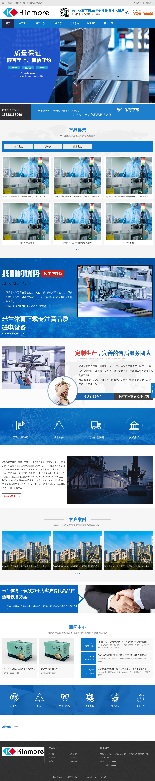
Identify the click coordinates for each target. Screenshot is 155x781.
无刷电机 (65, 122)
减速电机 (75, 122)
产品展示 (137, 3)
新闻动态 (40, 23)
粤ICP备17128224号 (98, 777)
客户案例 (74, 23)
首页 (8, 23)
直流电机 (56, 122)
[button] (75, 100)
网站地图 (108, 23)
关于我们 (23, 23)
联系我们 (149, 3)
